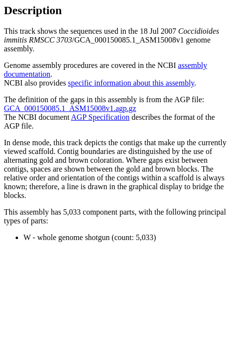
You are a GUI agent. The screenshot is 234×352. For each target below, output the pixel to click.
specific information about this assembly (131, 83)
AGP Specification (100, 117)
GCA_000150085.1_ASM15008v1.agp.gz (70, 108)
